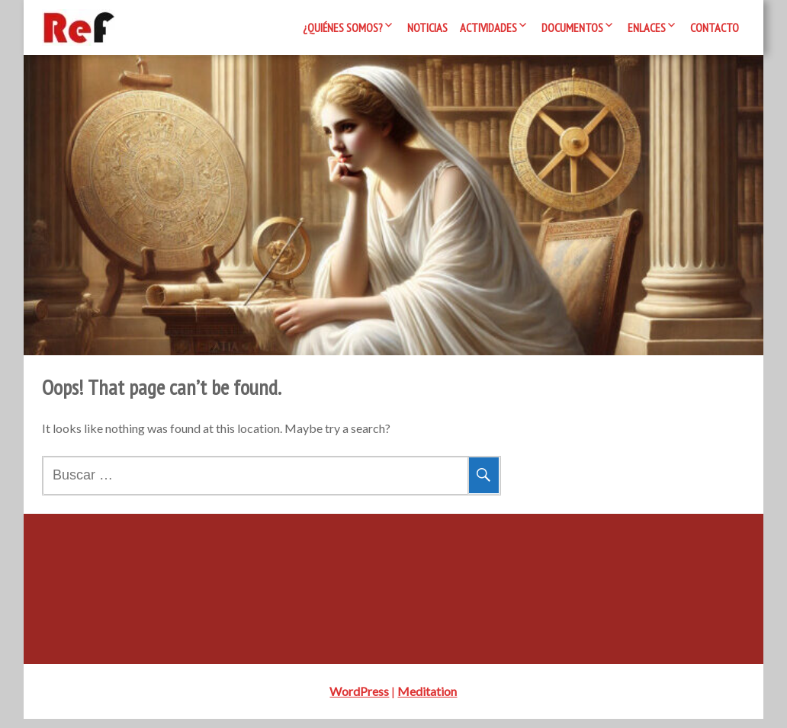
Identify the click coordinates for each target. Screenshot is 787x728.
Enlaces (647, 27)
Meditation (427, 700)
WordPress (359, 700)
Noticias (427, 27)
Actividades (488, 27)
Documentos (572, 27)
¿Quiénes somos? (343, 27)
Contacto (714, 27)
